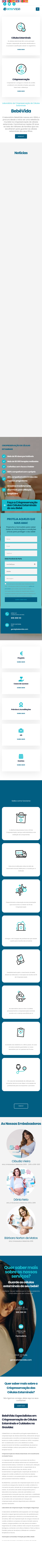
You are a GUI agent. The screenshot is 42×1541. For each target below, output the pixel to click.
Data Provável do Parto (13, 559)
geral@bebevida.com (19, 629)
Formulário (21, 1336)
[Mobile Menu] (37, 9)
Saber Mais (21, 1406)
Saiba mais (21, 49)
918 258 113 (16, 618)
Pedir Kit (21, 136)
